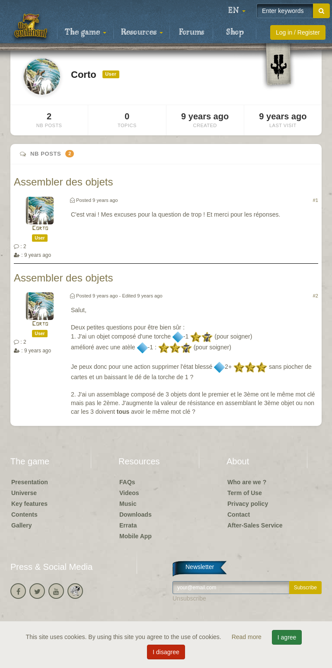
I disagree (166, 652)
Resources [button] (142, 32)
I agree (287, 637)
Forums (191, 32)
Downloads (135, 514)
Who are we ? (246, 482)
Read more (247, 636)
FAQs (127, 482)
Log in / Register (298, 32)
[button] (237, 11)
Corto (40, 228)
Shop (235, 32)
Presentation (29, 482)
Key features (29, 503)
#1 (315, 200)
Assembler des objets (63, 182)
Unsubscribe (189, 598)
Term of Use (244, 492)
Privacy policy (247, 503)
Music (128, 503)
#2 (315, 295)
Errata (128, 525)
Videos (129, 492)
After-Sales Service (255, 525)
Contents (24, 514)
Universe (24, 492)
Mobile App (135, 536)
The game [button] (85, 32)
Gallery (21, 525)
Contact (238, 514)
